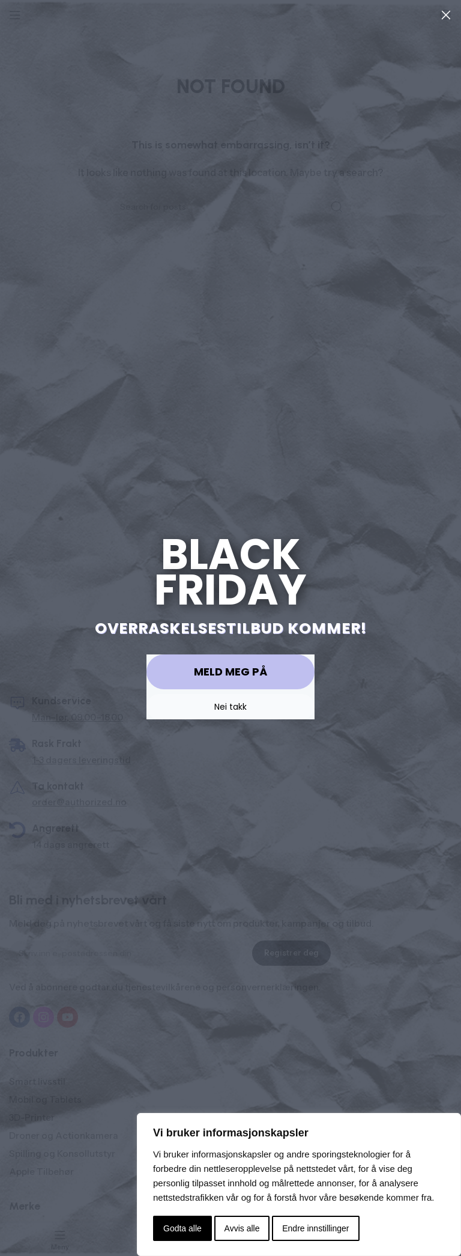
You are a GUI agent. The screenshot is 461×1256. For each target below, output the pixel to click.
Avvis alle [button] (242, 1228)
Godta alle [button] (182, 1228)
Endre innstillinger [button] (315, 1228)
